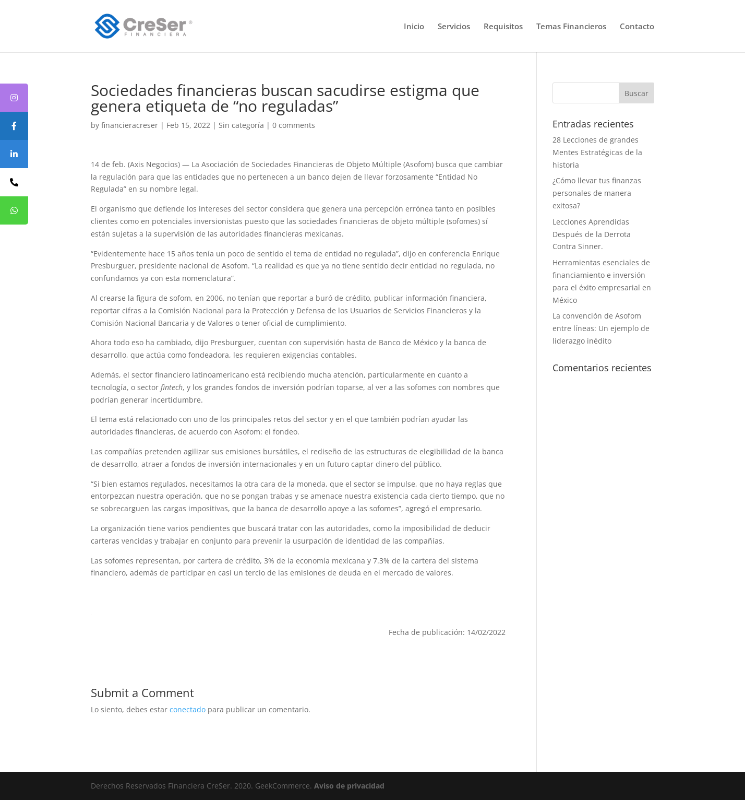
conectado (188, 709)
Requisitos (503, 26)
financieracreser (129, 125)
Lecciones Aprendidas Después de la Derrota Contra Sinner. (591, 234)
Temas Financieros (571, 26)
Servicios (454, 26)
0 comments (293, 125)
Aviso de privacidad (349, 786)
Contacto (637, 26)
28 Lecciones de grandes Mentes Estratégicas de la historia (597, 152)
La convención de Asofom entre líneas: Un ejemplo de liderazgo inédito (601, 328)
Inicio (414, 26)
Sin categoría (241, 125)
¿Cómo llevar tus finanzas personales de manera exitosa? (596, 192)
